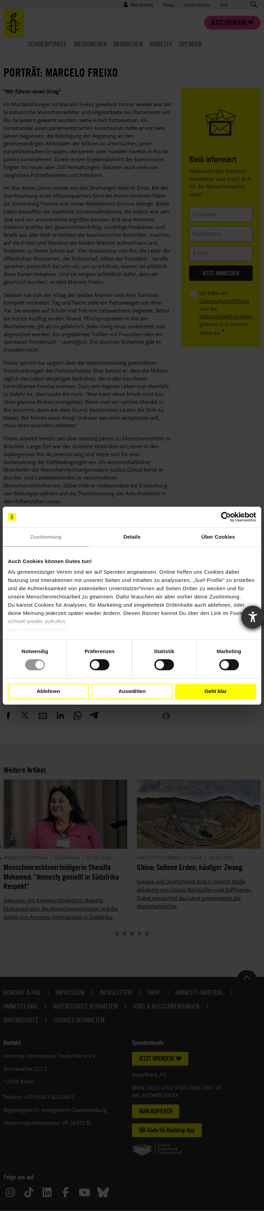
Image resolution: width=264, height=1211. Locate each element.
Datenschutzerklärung (37, 629)
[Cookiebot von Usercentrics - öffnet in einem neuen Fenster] (226, 516)
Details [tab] (132, 536)
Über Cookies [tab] (218, 536)
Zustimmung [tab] (46, 536)
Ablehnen (48, 691)
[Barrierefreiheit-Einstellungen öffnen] (252, 617)
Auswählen (131, 691)
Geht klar (216, 691)
